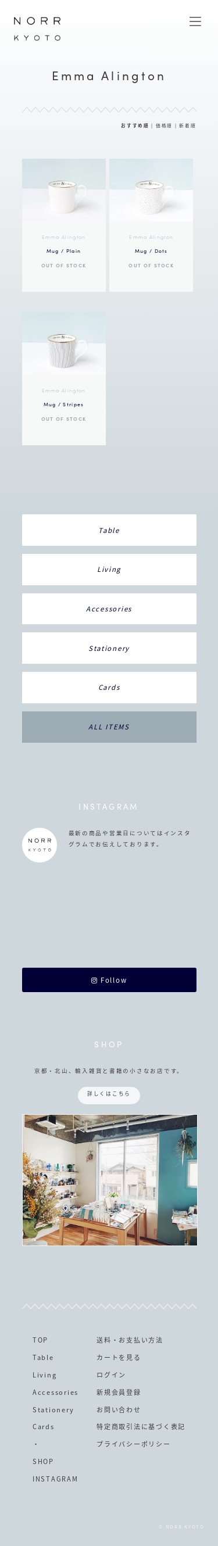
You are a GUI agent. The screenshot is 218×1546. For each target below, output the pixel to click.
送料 (104, 1340)
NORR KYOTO (37, 40)
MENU (195, 21)
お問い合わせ (119, 1410)
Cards (109, 687)
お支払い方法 (141, 1340)
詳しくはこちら (109, 1093)
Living (109, 569)
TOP (40, 1340)
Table (109, 530)
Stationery (109, 648)
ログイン (111, 1375)
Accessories (109, 609)
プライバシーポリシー (133, 1444)
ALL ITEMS (109, 727)
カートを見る (119, 1357)
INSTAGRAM (55, 1479)
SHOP (43, 1461)
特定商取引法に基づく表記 (141, 1427)
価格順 (164, 125)
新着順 (187, 125)
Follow (109, 980)
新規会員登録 (119, 1392)
